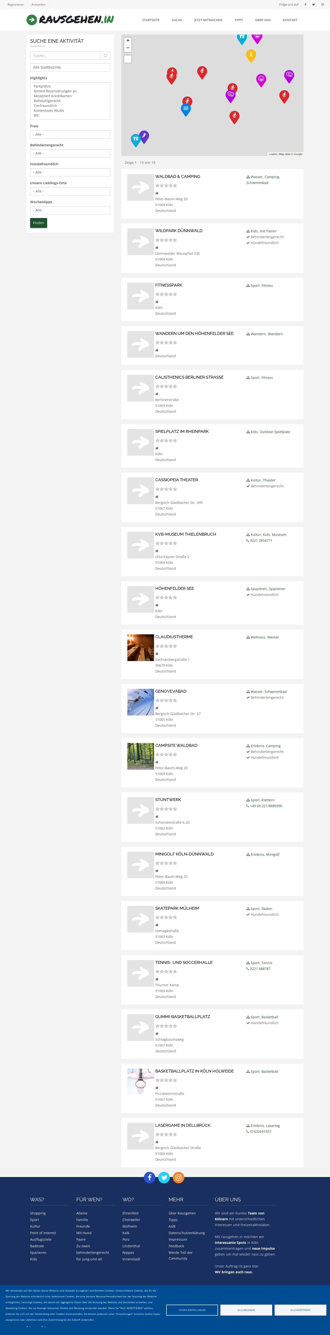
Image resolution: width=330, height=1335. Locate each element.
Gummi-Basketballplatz (182, 1012)
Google (298, 154)
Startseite (151, 20)
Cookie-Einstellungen (192, 1310)
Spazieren (259, 586)
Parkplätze (70, 86)
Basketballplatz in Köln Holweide (194, 1066)
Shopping (38, 1208)
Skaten (266, 905)
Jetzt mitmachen (208, 20)
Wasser (257, 177)
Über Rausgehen (182, 1208)
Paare (81, 1234)
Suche (177, 20)
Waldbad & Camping (177, 176)
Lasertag (273, 1121)
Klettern (268, 796)
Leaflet (273, 154)
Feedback (176, 1241)
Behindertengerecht (46, 145)
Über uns (263, 20)
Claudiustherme (174, 634)
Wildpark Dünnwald (178, 230)
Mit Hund (84, 1228)
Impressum (37, 1326)
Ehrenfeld (130, 1208)
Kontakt (290, 20)
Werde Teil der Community (181, 1251)
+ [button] (128, 41)
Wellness (258, 634)
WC (70, 115)
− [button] (128, 48)
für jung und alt (89, 1254)
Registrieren (16, 4)
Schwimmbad (257, 182)
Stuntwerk (168, 796)
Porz (126, 1234)
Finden (38, 222)
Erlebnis (257, 742)
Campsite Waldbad (176, 742)
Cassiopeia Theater (176, 477)
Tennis (266, 959)
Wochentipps (41, 202)
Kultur (256, 478)
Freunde (83, 1221)
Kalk (125, 1228)
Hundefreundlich (44, 164)
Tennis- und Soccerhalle (184, 958)
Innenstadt (131, 1254)
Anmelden (39, 4)
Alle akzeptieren (300, 1310)
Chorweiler (131, 1215)
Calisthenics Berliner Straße (189, 375)
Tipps (238, 20)
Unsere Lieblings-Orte (48, 183)
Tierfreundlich (70, 105)
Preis (34, 126)
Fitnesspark (168, 284)
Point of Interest (43, 1228)
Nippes (128, 1248)
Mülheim (129, 1221)
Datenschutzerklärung (17, 1326)
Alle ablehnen (246, 1310)
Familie (82, 1215)
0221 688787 (260, 964)
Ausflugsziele (41, 1234)
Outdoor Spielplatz (275, 430)
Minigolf (272, 850)
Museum (279, 532)
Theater (269, 478)
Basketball (269, 1013)
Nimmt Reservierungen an (70, 91)
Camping (272, 177)
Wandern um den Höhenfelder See (194, 333)
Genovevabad (170, 688)
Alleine (81, 1208)
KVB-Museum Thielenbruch (185, 531)
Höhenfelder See (174, 585)
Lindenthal (131, 1241)
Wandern (258, 333)
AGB (172, 1221)
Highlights (38, 78)
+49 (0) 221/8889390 (266, 802)
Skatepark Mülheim (177, 904)
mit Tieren (268, 231)
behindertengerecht (92, 1248)
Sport (255, 285)
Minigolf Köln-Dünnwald (184, 850)
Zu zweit (83, 1241)
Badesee (37, 1241)
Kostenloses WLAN (70, 110)
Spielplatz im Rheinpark (182, 429)
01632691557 (260, 1127)
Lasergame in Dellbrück (182, 1120)
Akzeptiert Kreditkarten (70, 96)
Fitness (267, 285)
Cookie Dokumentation (58, 1326)
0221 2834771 (261, 538)
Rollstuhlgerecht (70, 100)
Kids (254, 231)
